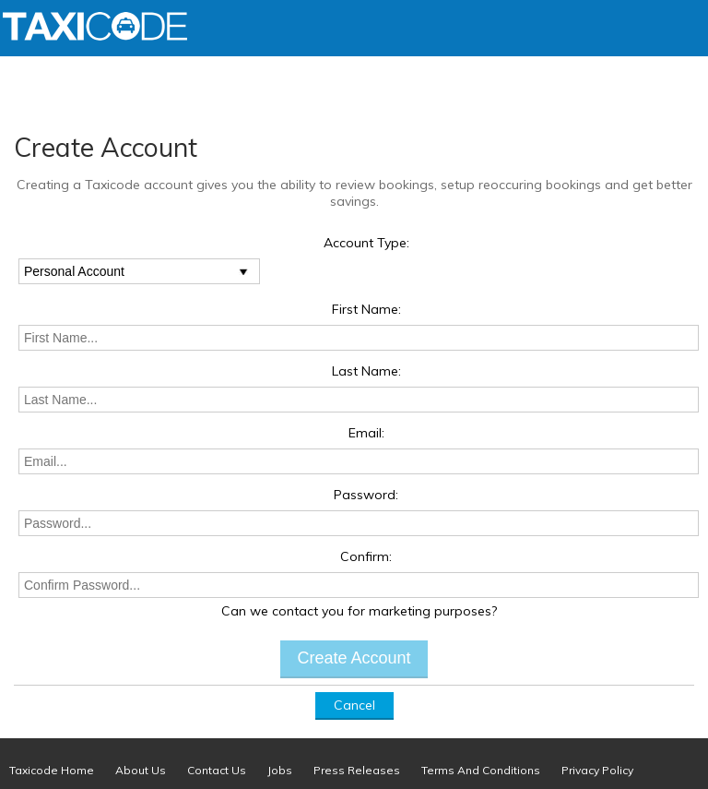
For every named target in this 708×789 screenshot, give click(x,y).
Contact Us (216, 770)
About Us (140, 770)
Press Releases (356, 770)
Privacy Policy (597, 770)
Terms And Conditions (480, 770)
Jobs (279, 770)
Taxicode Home (51, 770)
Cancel (354, 705)
